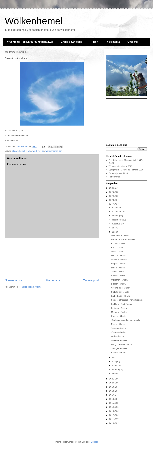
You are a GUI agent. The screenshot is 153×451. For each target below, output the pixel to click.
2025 (111, 192)
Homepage (53, 280)
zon (60, 151)
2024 (111, 196)
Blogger (94, 442)
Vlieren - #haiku (118, 332)
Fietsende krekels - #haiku (123, 239)
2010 (111, 423)
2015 (111, 403)
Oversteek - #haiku (119, 235)
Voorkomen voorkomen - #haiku (125, 320)
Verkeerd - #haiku (119, 340)
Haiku (28, 151)
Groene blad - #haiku (120, 288)
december (116, 207)
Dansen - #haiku (118, 255)
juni (114, 232)
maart (115, 365)
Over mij (132, 41)
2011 (111, 419)
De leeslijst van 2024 (118, 173)
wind (34, 151)
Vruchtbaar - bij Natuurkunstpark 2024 (30, 41)
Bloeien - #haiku (118, 284)
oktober (115, 215)
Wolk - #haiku (117, 336)
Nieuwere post (14, 280)
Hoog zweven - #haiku (121, 344)
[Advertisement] (51, 258)
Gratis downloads (71, 41)
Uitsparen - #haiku (119, 280)
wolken (41, 151)
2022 (111, 204)
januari (115, 373)
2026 (111, 188)
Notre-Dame (114, 177)
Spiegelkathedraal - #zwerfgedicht (126, 300)
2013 (111, 411)
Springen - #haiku (119, 348)
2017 (111, 395)
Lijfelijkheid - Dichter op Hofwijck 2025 (126, 170)
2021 (111, 379)
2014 (111, 407)
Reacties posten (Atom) (30, 287)
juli (113, 228)
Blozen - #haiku (118, 243)
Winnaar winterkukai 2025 (120, 166)
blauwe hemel (18, 151)
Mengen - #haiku (119, 312)
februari (115, 369)
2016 (111, 399)
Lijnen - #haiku (118, 268)
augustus (116, 224)
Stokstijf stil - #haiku (120, 292)
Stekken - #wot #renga (121, 304)
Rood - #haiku (117, 247)
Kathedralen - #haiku (120, 296)
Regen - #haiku (118, 324)
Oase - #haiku (117, 251)
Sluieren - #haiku (119, 308)
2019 (111, 387)
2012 (111, 415)
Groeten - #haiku (119, 259)
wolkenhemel (51, 151)
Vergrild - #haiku (118, 263)
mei (114, 357)
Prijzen (94, 41)
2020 (111, 383)
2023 (111, 200)
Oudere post (91, 280)
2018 (111, 391)
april (114, 361)
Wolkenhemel (33, 21)
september (117, 220)
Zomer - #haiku (118, 272)
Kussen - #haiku (118, 275)
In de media (113, 41)
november (116, 211)
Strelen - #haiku (118, 328)
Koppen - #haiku (118, 316)
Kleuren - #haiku (118, 352)
